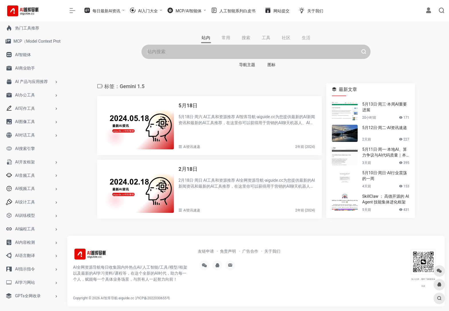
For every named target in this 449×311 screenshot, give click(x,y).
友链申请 (206, 251)
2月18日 (188, 169)
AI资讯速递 (191, 147)
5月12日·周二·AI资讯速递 (384, 127)
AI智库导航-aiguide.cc (117, 298)
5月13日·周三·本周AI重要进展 (384, 107)
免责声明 (228, 251)
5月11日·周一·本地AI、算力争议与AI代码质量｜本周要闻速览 (384, 152)
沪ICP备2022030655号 (152, 298)
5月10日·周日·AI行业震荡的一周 (384, 176)
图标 (271, 64)
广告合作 (250, 251)
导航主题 (247, 64)
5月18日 (188, 105)
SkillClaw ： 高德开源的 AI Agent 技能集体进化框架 (385, 199)
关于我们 (272, 251)
